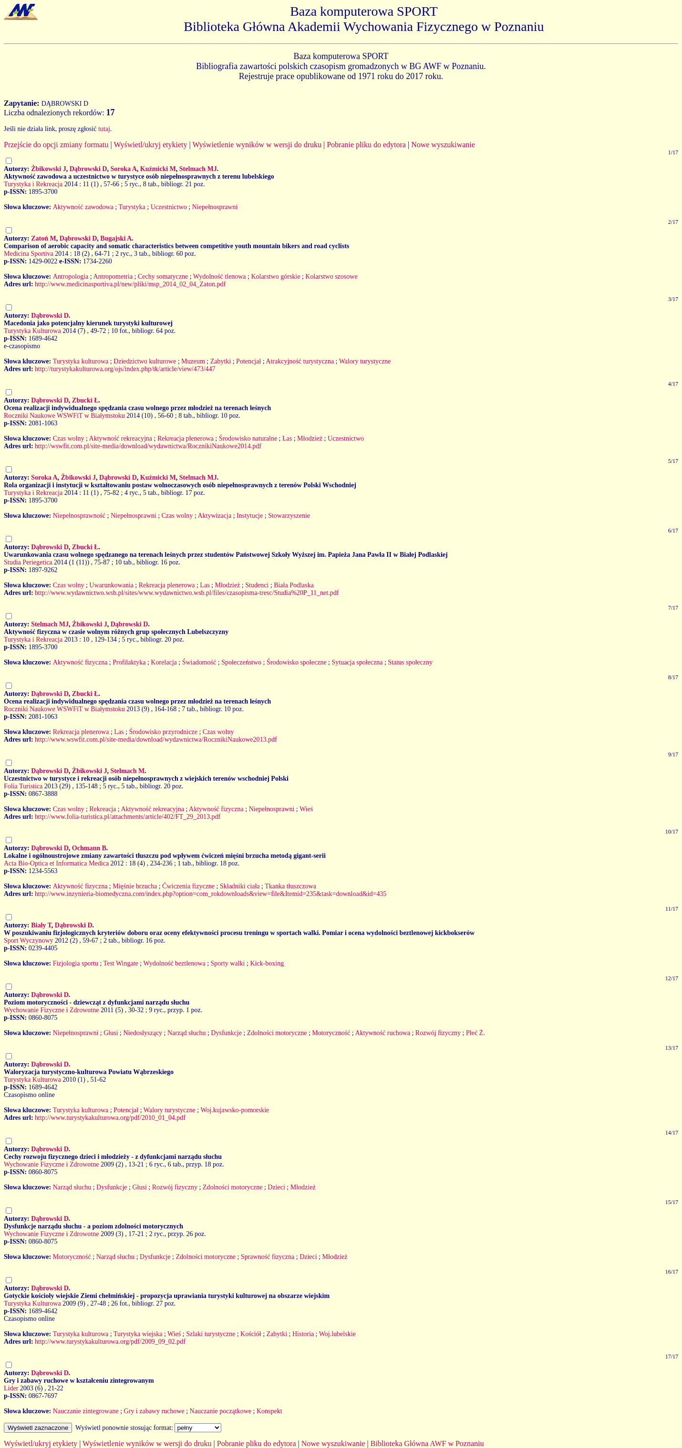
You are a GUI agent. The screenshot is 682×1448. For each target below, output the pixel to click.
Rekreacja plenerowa (185, 438)
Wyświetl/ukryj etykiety (150, 145)
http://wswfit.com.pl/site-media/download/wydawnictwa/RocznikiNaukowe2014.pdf (148, 446)
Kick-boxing (267, 963)
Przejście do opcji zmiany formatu (56, 145)
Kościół (250, 1333)
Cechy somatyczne (163, 276)
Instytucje (250, 515)
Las (287, 438)
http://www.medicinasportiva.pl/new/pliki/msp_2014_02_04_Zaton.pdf (130, 284)
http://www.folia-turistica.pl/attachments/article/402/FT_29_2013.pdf (127, 816)
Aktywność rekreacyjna (121, 438)
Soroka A (123, 168)
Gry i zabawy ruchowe (154, 1411)
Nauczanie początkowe (220, 1411)
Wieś (306, 809)
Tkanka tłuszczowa (290, 886)
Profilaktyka (129, 662)
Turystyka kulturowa (81, 361)
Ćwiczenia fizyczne (188, 886)
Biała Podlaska (294, 585)
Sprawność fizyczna (267, 1256)
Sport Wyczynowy (28, 940)
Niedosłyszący (142, 1032)
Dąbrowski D (88, 168)
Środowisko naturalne (248, 438)
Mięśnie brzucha (135, 886)
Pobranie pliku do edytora (366, 145)
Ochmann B (89, 848)
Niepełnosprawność (79, 515)
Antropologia (71, 276)
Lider (11, 1388)
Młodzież (309, 438)
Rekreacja (102, 809)
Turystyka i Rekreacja (33, 184)
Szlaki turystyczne (210, 1333)
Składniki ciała (240, 886)
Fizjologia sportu (75, 963)
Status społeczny (410, 662)
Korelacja (163, 662)
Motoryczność (331, 1032)
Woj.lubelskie (337, 1333)
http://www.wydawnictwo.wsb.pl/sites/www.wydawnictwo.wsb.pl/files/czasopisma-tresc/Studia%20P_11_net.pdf (187, 592)
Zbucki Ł (85, 400)
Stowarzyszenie (289, 515)
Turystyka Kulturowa (32, 330)
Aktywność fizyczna (80, 662)
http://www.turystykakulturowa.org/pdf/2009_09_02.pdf (110, 1341)
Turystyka (131, 207)
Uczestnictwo (169, 207)
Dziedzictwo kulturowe (145, 361)
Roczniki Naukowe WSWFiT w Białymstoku (64, 415)
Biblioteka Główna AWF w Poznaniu (427, 1443)
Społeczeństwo (241, 662)
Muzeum (193, 361)
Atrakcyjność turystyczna (300, 361)
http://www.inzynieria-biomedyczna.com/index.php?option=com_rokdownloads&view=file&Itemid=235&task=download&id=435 (210, 893)
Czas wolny (68, 438)
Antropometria (112, 276)
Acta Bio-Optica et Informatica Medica (56, 863)
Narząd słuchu (186, 1032)
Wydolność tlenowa (219, 276)
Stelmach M (127, 770)
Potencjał (248, 361)
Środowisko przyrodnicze (163, 731)
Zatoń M (43, 238)
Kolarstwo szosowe (331, 276)
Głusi (110, 1032)
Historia (303, 1333)
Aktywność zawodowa (83, 207)
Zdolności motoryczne (277, 1032)
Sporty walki (228, 963)
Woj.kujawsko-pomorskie (234, 1110)
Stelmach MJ (198, 168)
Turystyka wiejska (138, 1333)
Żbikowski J (48, 168)
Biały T (41, 925)
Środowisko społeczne (297, 662)
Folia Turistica (23, 786)
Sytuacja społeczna (356, 662)
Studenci (257, 585)
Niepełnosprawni (215, 207)
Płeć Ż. (475, 1032)
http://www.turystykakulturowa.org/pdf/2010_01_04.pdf (110, 1117)
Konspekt (269, 1411)
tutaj (104, 128)
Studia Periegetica (28, 562)
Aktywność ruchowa (382, 1032)
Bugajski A (116, 238)
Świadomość (199, 662)
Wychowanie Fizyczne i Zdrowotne (51, 1010)
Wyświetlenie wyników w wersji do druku (256, 145)
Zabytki (220, 361)
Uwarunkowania (111, 585)
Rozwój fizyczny (438, 1032)
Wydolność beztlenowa (174, 963)
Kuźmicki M (158, 168)
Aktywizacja (214, 515)
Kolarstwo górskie (275, 276)
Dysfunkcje (226, 1032)
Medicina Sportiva (28, 253)
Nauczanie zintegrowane (86, 1411)
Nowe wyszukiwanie (443, 145)
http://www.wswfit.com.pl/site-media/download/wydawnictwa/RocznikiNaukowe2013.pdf (156, 739)
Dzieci (276, 1187)
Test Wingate (120, 963)
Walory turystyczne (365, 361)
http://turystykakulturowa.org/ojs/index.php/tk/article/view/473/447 (125, 368)
